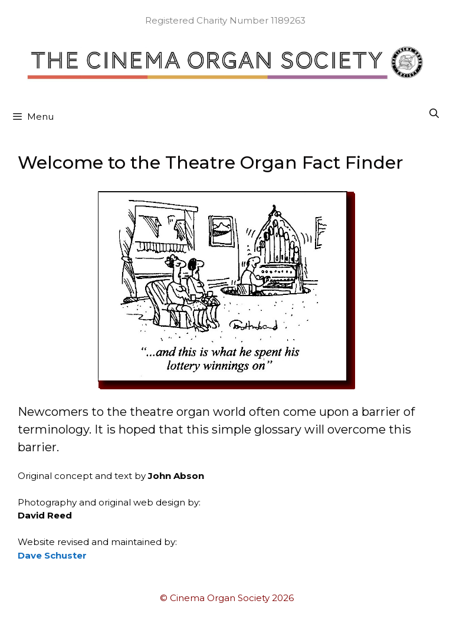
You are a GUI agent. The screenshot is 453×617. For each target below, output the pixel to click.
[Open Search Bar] (434, 114)
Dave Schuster (52, 555)
